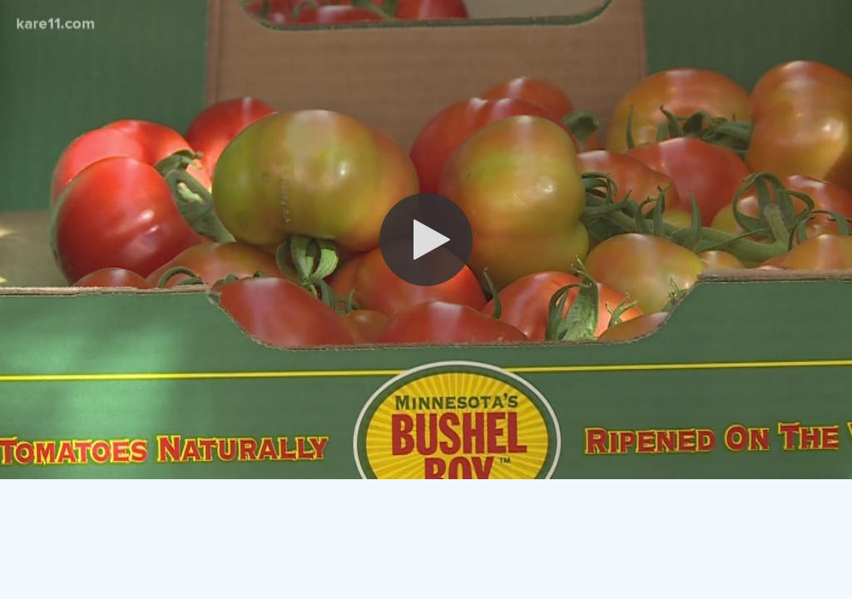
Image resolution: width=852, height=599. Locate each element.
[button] (426, 239)
